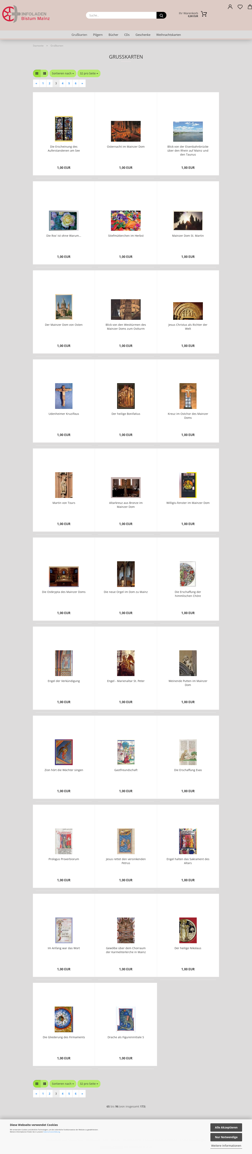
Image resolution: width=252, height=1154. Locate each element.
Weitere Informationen (226, 1145)
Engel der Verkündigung (64, 681)
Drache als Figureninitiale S (126, 1037)
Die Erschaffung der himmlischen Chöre (188, 594)
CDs (127, 35)
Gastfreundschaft (125, 770)
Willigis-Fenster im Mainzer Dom (188, 503)
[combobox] (62, 73)
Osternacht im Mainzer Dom (126, 146)
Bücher (113, 35)
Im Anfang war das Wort (64, 948)
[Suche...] (161, 15)
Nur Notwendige (226, 1137)
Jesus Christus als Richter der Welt (187, 327)
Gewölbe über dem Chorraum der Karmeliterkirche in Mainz (126, 950)
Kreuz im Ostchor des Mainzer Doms (188, 416)
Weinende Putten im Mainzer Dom (188, 683)
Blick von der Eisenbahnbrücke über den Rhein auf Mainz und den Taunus (187, 150)
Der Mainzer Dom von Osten (64, 325)
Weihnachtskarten (168, 35)
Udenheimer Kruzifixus (64, 414)
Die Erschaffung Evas (188, 770)
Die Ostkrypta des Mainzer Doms (64, 592)
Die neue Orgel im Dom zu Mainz (126, 592)
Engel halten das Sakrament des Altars (188, 861)
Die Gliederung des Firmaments (64, 1037)
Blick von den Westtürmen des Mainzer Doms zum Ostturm (126, 327)
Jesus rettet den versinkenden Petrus (126, 861)
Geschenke (143, 35)
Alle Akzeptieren (226, 1127)
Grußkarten (79, 35)
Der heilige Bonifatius (126, 414)
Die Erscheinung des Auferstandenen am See (64, 148)
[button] (230, 8)
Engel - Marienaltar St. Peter (126, 681)
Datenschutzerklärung (51, 1132)
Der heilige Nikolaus (188, 948)
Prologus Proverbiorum (64, 859)
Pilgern (98, 35)
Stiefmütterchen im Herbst (126, 235)
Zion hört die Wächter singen (64, 770)
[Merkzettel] (240, 8)
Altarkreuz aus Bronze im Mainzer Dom (126, 505)
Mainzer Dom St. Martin (188, 235)
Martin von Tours (63, 503)
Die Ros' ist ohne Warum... (63, 235)
